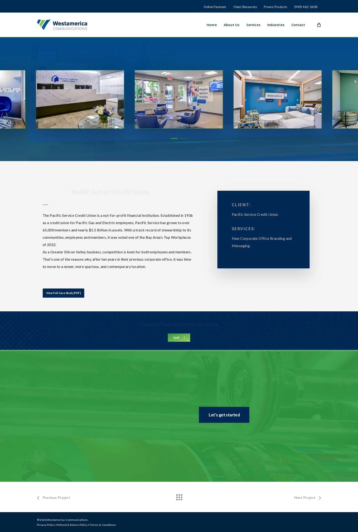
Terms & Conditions (103, 525)
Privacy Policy (46, 525)
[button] (63, 293)
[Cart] (318, 24)
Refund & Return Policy (72, 525)
